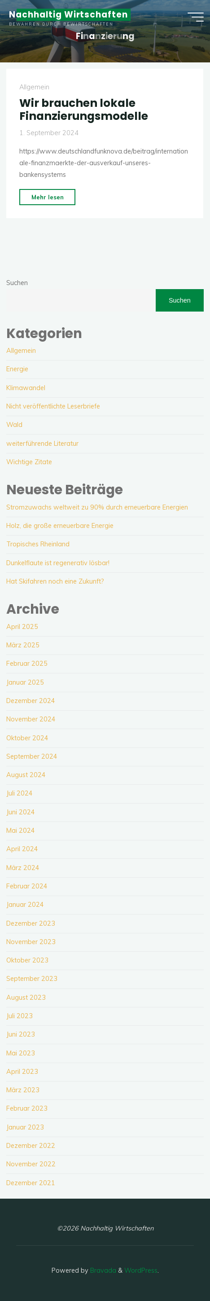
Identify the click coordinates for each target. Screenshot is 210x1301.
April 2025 (22, 627)
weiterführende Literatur (42, 444)
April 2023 (22, 1072)
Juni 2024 (20, 812)
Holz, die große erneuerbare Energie (60, 526)
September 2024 (31, 756)
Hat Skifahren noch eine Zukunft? (55, 581)
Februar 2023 (27, 1108)
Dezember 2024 (30, 701)
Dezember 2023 (30, 923)
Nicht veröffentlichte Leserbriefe (53, 406)
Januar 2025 (25, 682)
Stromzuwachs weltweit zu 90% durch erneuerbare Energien (97, 507)
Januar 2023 (25, 1127)
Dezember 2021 (30, 1183)
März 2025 (22, 645)
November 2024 (31, 719)
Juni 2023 (20, 1034)
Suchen (17, 283)
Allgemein (34, 87)
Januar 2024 (25, 905)
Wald (14, 425)
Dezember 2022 (30, 1146)
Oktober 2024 (27, 738)
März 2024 (22, 868)
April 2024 (22, 849)
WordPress (141, 1270)
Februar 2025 (27, 663)
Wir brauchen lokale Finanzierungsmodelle (83, 109)
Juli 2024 (19, 793)
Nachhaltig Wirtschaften (68, 15)
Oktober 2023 (27, 960)
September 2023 (31, 979)
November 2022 (31, 1164)
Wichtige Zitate (29, 462)
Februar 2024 (27, 886)
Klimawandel (25, 388)
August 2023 (26, 997)
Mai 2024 (20, 830)
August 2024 (26, 775)
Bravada (102, 1270)
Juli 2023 (19, 1016)
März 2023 (22, 1090)
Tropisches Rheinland (38, 544)
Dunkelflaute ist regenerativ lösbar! (57, 563)
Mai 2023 (20, 1053)
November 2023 (31, 942)
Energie (17, 369)
